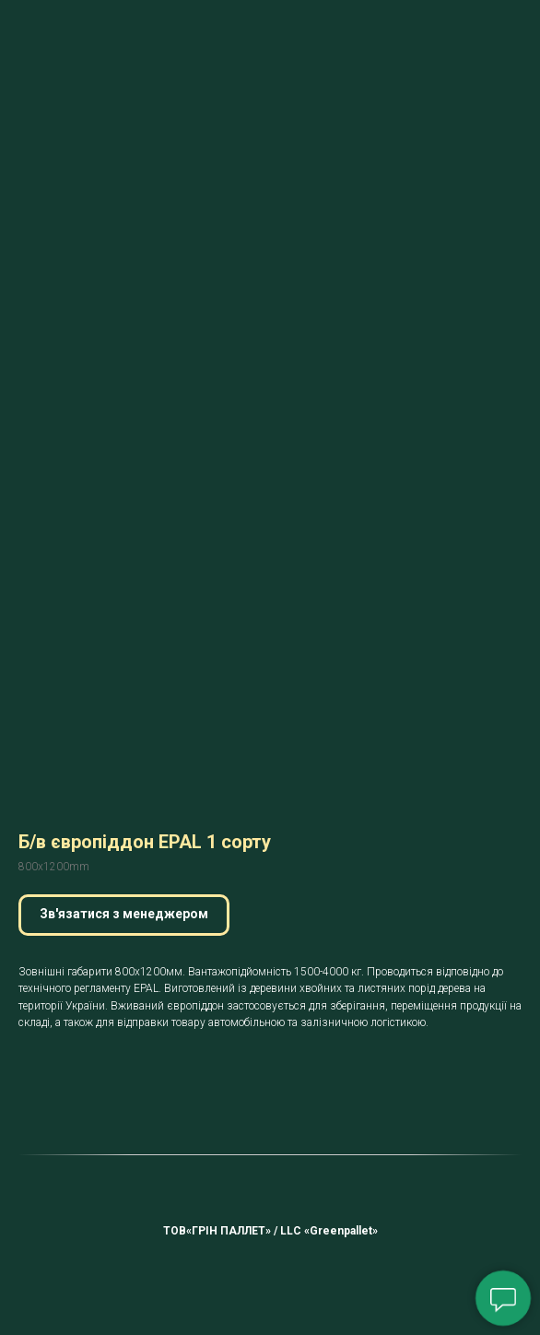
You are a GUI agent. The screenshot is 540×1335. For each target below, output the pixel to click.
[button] (123, 915)
